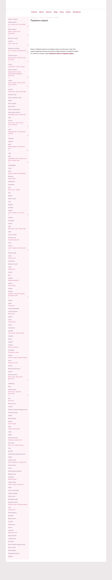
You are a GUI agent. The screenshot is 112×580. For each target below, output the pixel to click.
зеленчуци (11, 220)
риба (9, 144)
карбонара (10, 362)
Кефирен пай (15, 248)
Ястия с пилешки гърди (14, 160)
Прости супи (11, 75)
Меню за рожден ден (14, 109)
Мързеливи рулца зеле (13, 239)
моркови (10, 336)
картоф (10, 283)
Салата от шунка (21, 82)
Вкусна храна (19, 376)
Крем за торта (12, 198)
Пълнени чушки (12, 322)
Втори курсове (12, 29)
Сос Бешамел (11, 66)
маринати (11, 530)
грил (9, 386)
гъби (9, 153)
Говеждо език (23, 462)
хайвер (10, 300)
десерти (10, 291)
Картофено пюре (13, 499)
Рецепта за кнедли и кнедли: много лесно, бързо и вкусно (66, 158)
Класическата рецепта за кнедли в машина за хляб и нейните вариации (66, 122)
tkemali (23, 66)
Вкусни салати (11, 376)
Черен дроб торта (12, 131)
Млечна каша (11, 391)
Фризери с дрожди (13, 173)
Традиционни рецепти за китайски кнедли (66, 231)
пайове (10, 248)
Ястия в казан (12, 547)
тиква (9, 267)
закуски (10, 210)
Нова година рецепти (14, 112)
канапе (10, 212)
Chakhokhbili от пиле (13, 158)
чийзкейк (10, 133)
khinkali (10, 217)
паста (9, 360)
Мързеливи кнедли (22, 357)
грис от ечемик (12, 234)
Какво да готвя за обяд (13, 428)
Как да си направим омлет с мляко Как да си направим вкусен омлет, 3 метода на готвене (66, 329)
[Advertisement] (55, 33)
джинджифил (12, 165)
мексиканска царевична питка (16, 454)
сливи (10, 432)
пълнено (10, 521)
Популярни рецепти (13, 553)
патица (10, 223)
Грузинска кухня (12, 57)
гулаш (10, 256)
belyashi (10, 342)
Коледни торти (22, 114)
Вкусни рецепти (12, 374)
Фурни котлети (16, 31)
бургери (10, 556)
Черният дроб (12, 253)
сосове (10, 64)
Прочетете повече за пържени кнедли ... (62, 53)
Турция (10, 415)
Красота (49, 12)
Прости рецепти (12, 69)
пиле (9, 156)
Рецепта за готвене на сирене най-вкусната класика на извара (66, 269)
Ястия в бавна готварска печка (16, 544)
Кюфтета (10, 31)
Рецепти (34, 12)
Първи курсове (12, 22)
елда (9, 201)
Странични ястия (13, 437)
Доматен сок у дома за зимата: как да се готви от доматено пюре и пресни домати (53, 454)
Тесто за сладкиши (12, 124)
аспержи (10, 207)
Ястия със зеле (11, 189)
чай (16, 43)
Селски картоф (11, 285)
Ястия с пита (11, 445)
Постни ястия (12, 403)
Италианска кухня (21, 57)
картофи (10, 331)
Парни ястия (11, 524)
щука (9, 148)
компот (10, 43)
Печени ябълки (12, 178)
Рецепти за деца (12, 412)
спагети (16, 362)
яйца (9, 226)
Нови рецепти (12, 550)
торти (9, 129)
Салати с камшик (12, 82)
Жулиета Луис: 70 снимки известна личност (43, 456)
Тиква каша (18, 391)
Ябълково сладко (12, 479)
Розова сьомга (21, 146)
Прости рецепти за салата (14, 71)
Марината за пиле (12, 532)
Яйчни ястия (11, 228)
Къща (62, 12)
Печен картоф (11, 333)
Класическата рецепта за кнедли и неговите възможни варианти (66, 86)
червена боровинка (13, 308)
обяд (9, 426)
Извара (10, 421)
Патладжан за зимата (13, 352)
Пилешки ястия (23, 158)
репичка (10, 451)
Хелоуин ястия (12, 94)
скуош (10, 468)
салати (10, 80)
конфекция (11, 383)
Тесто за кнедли (19, 122)
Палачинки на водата (19, 293)
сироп (10, 487)
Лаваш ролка (11, 305)
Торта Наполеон (21, 131)
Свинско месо (12, 465)
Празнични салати (12, 504)
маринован (14, 50)
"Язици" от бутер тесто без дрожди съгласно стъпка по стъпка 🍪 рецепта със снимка (54, 458)
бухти (9, 171)
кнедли (10, 355)
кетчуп (10, 527)
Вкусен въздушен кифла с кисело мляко (93, 34)
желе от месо (21, 212)
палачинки (11, 184)
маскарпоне (11, 328)
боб (9, 398)
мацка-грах (11, 261)
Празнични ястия (13, 502)
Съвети (68, 12)
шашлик (10, 278)
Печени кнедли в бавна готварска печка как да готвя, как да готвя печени (66, 66)
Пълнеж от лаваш (19, 445)
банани (10, 195)
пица (9, 117)
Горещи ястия (12, 474)
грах (9, 448)
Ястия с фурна (12, 103)
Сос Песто (17, 66)
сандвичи (14, 212)
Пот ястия (11, 541)
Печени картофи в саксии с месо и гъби (93, 27)
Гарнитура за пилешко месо (15, 440)
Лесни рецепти (12, 512)
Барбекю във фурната (13, 280)
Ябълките (11, 176)
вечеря (10, 371)
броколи (10, 204)
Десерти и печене (13, 38)
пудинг (10, 457)
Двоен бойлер (12, 418)
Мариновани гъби (22, 50)
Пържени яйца (22, 228)
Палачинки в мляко (13, 295)
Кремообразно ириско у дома (91, 43)
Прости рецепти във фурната (15, 73)
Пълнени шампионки (13, 347)
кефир (10, 434)
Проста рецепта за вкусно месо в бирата (94, 48)
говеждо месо (12, 460)
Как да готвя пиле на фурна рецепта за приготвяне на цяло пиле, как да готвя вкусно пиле (66, 309)
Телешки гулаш (12, 258)
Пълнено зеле (12, 237)
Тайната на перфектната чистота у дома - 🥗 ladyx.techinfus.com (48, 460)
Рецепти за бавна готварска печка (17, 409)
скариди (15, 484)
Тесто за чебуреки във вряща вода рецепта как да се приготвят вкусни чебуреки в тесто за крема (66, 290)
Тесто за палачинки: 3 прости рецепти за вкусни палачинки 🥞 (66, 249)
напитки (10, 41)
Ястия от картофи (20, 333)
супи (9, 24)
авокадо (10, 141)
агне (9, 507)
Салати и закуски (13, 19)
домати (10, 316)
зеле (9, 187)
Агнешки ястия (11, 509)
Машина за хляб (12, 264)
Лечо (9, 50)
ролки (10, 303)
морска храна (12, 482)
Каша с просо (11, 393)
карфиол (18, 189)
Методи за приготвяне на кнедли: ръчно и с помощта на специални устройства (66, 193)
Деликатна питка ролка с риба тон (92, 29)
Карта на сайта (95, 565)
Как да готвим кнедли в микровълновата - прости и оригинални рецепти (66, 211)
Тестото (10, 120)
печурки (10, 345)
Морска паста (11, 313)
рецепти (42, 17)
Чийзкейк (11, 138)
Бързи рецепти (12, 535)
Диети (41, 12)
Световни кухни (12, 55)
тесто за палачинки (13, 490)
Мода (56, 12)
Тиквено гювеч (11, 91)
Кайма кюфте (11, 33)
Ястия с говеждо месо (13, 462)
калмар (10, 484)
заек (9, 192)
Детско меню (12, 518)
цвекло (10, 365)
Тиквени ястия (11, 269)
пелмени (56, 17)
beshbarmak (11, 181)
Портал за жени (34, 17)
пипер (10, 319)
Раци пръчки (20, 484)
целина (10, 272)
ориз (9, 275)
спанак (10, 325)
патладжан (11, 350)
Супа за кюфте (21, 24)
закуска (10, 288)
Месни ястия (11, 106)
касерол (10, 89)
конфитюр (11, 477)
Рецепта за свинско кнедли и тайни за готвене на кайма (66, 104)
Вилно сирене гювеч (21, 91)
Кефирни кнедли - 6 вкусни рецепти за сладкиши (66, 140)
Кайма (10, 100)
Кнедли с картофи (12, 357)
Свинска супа (14, 24)
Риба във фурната (12, 146)
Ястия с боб (11, 400)
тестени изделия (12, 311)
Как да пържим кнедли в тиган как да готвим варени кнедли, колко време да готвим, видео (66, 176)
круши (10, 339)
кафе (13, 43)
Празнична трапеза (22, 504)
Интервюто (77, 12)
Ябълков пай (23, 248)
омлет (16, 228)
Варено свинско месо (14, 368)
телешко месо (12, 538)
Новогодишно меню (13, 114)
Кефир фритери (22, 173)
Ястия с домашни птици (14, 97)
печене (10, 245)
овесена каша (12, 389)
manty (10, 168)
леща (9, 231)
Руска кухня (11, 59)
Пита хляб (11, 443)
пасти (9, 243)
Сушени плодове (13, 493)
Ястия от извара (12, 423)
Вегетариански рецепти (14, 471)
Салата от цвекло (12, 84)
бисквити (10, 515)
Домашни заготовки (13, 48)
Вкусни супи (11, 378)
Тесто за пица (11, 122)
